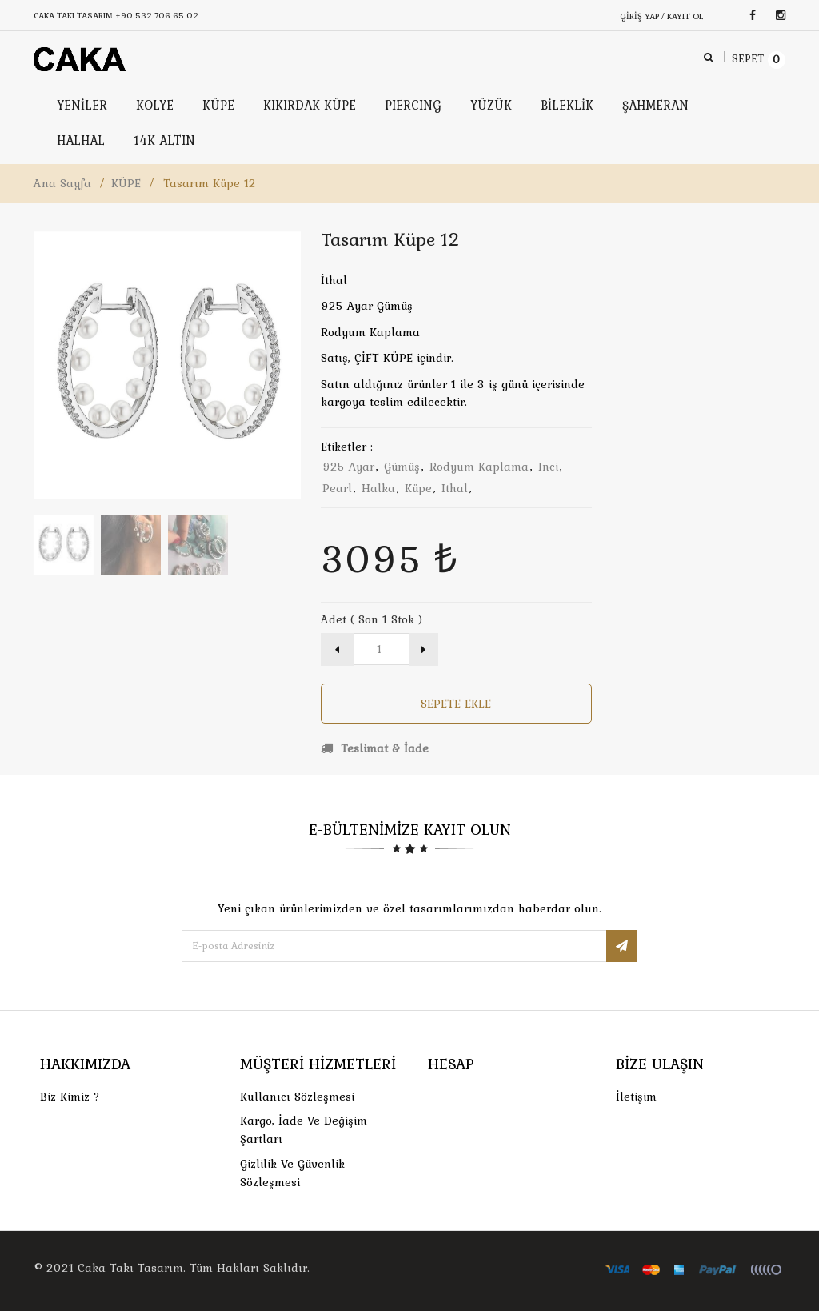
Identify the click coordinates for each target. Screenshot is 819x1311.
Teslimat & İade (375, 748)
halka (378, 488)
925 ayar (348, 466)
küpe (418, 488)
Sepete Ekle (456, 703)
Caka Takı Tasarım (130, 1268)
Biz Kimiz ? (70, 1096)
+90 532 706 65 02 (156, 15)
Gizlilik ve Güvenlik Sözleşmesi (292, 1173)
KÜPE (126, 183)
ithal (454, 488)
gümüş (402, 466)
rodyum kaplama (479, 466)
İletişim (636, 1096)
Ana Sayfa (62, 183)
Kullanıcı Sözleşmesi (297, 1096)
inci (548, 466)
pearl (337, 488)
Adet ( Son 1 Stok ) (371, 619)
